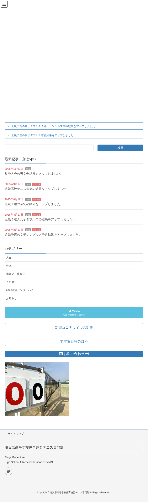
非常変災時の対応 (74, 341)
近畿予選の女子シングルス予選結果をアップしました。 (43, 234)
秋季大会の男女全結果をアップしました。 (34, 173)
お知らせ (36, 184)
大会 (28, 169)
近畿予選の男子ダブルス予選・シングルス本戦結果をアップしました (53, 126)
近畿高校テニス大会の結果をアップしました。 (37, 188)
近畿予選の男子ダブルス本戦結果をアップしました (42, 135)
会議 (8, 265)
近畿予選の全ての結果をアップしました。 (34, 204)
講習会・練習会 (15, 273)
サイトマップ (16, 433)
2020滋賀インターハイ (20, 290)
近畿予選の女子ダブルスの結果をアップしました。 (40, 219)
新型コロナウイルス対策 (74, 328)
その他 (10, 282)
